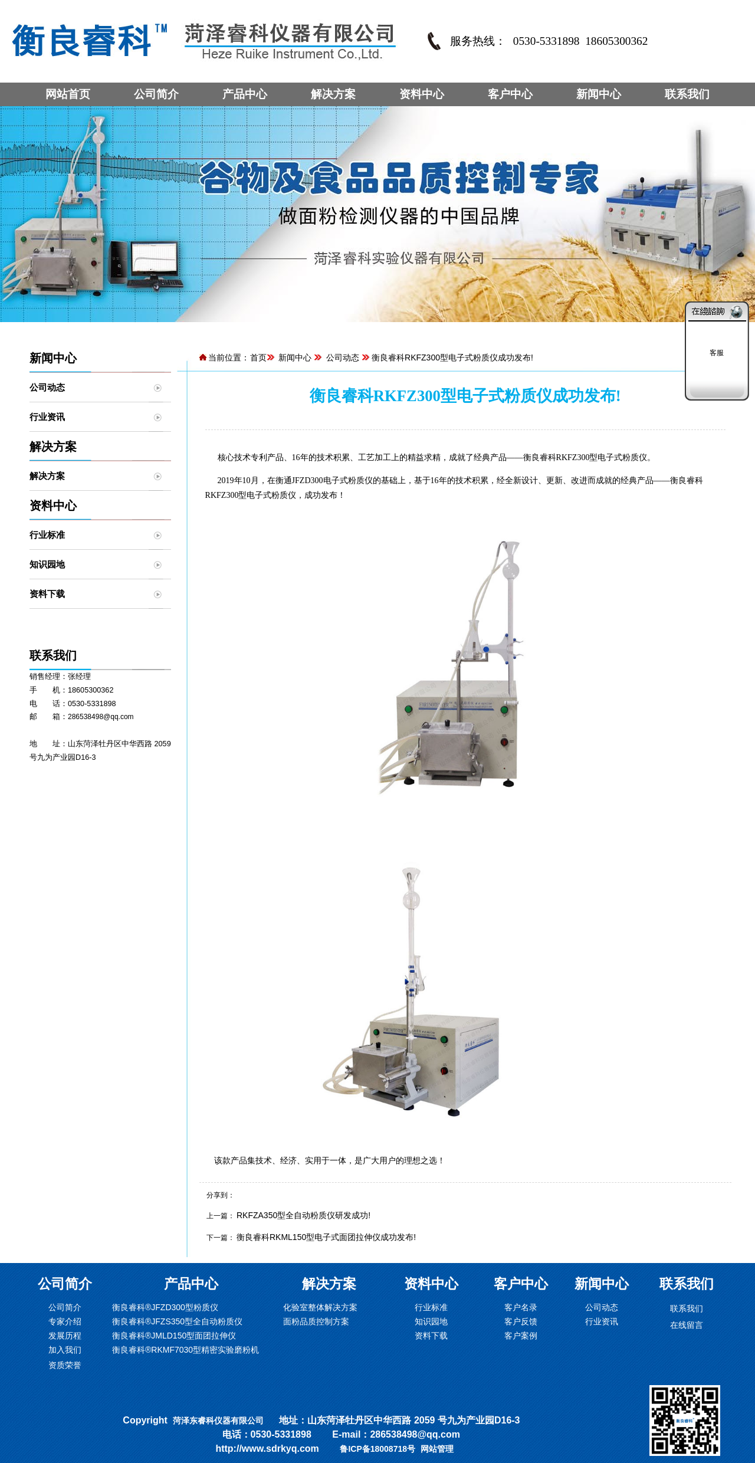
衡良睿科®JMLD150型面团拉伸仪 (174, 1335)
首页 (258, 357)
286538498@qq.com (101, 717)
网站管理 (437, 1449)
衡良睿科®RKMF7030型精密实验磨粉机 (185, 1349)
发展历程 (64, 1335)
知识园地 (47, 564)
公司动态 (47, 387)
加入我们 (64, 1349)
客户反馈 (520, 1321)
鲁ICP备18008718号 (377, 1449)
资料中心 (421, 94)
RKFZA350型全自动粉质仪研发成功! (303, 1215)
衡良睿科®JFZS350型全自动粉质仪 (177, 1321)
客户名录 (520, 1307)
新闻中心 (598, 94)
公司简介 (156, 94)
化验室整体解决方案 (320, 1307)
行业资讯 (47, 417)
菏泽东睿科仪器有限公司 (218, 1420)
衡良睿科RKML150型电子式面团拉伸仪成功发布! (326, 1237)
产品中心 (244, 94)
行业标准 (47, 535)
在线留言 (686, 1325)
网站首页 (67, 94)
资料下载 (47, 594)
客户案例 (520, 1335)
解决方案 (333, 94)
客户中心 (510, 94)
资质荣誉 (64, 1365)
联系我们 (687, 94)
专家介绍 (64, 1321)
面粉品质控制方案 (316, 1321)
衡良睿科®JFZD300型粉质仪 (165, 1307)
